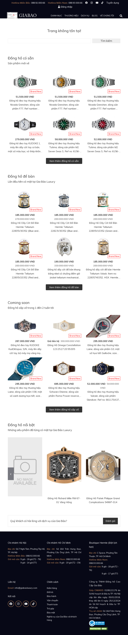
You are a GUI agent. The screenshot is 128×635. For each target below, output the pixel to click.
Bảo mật (51, 612)
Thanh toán (52, 604)
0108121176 (111, 590)
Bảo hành (51, 596)
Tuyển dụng (112, 2)
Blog (95, 15)
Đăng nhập (66, 6)
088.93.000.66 (73, 559)
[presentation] (11, 474)
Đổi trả (50, 592)
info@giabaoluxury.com (26, 588)
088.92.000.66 (33, 556)
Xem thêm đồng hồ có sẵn (64, 160)
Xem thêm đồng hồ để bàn (64, 287)
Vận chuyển (52, 600)
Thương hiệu (71, 15)
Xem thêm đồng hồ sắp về (64, 409)
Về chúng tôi (107, 15)
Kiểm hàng (52, 588)
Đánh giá (110, 520)
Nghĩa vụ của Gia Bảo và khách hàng (62, 618)
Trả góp (50, 608)
